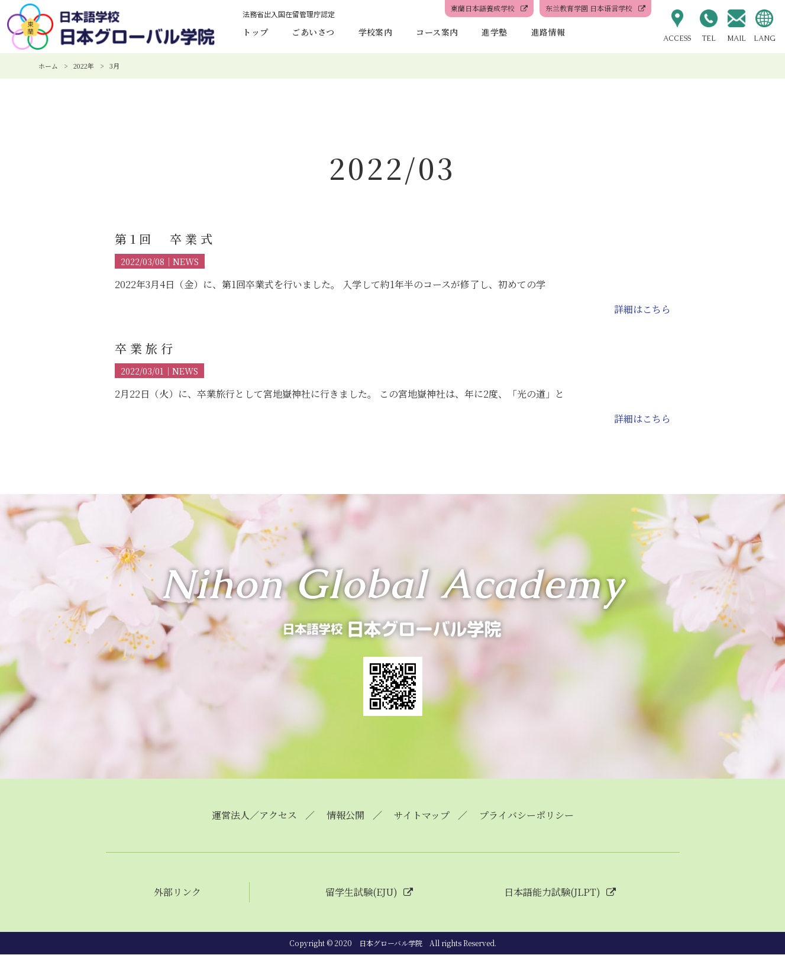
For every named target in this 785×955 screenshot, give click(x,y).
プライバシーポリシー (526, 815)
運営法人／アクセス (254, 815)
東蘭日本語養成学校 (483, 8)
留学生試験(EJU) (361, 892)
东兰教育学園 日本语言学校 (588, 8)
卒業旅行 (145, 348)
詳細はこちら (642, 309)
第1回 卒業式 (165, 238)
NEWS (186, 261)
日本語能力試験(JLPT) (552, 892)
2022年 (83, 65)
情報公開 (345, 815)
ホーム (48, 65)
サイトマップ (422, 815)
